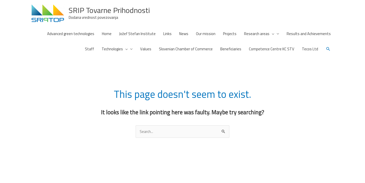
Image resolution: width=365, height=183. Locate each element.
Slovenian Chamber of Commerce (186, 49)
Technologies (115, 49)
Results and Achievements (309, 34)
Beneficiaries (230, 49)
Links (167, 34)
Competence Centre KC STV (271, 49)
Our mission (205, 34)
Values (145, 49)
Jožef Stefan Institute (137, 34)
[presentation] (271, 33)
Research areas (259, 33)
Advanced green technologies (70, 34)
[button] (328, 49)
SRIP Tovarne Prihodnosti (109, 10)
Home (107, 34)
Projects (229, 34)
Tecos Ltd (310, 49)
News (183, 34)
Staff (89, 49)
